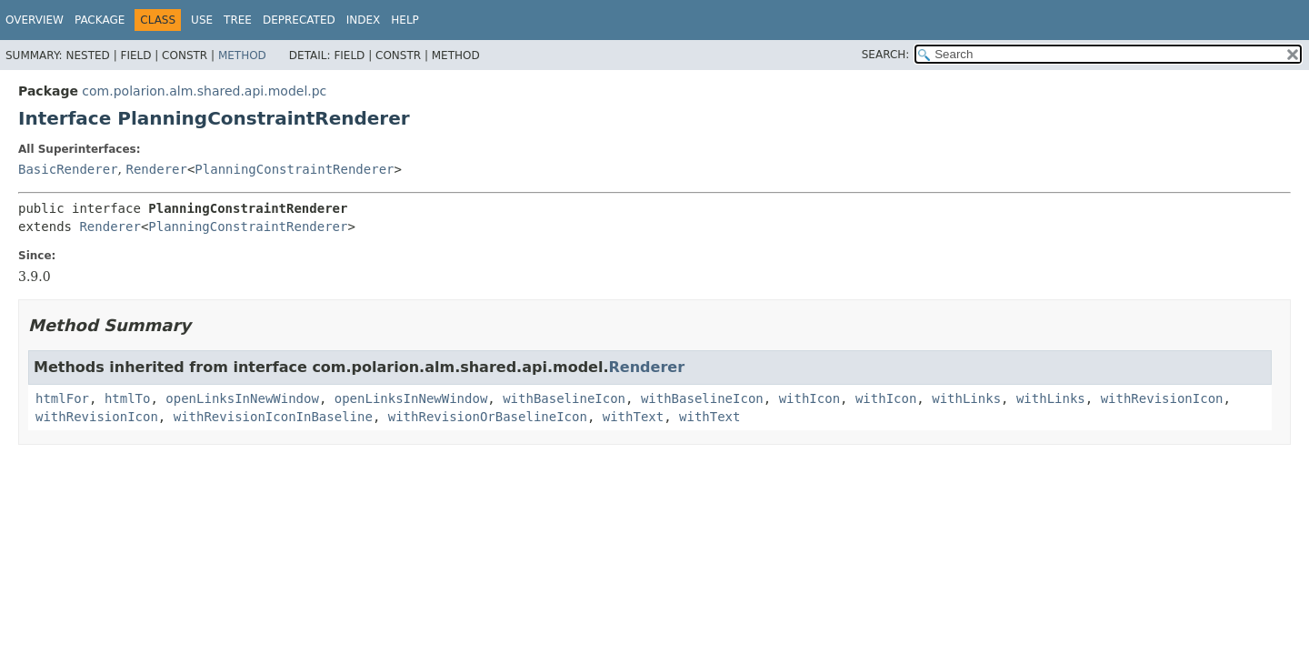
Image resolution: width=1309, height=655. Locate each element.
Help (405, 20)
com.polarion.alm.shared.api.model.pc (204, 91)
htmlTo (128, 398)
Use (202, 20)
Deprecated (299, 20)
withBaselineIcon (564, 398)
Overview (34, 20)
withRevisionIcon (1162, 398)
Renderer (155, 169)
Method (242, 55)
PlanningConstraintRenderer (294, 169)
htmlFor (62, 398)
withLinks (966, 398)
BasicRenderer (68, 169)
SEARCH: (886, 54)
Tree (238, 20)
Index (363, 20)
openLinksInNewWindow (242, 398)
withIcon (809, 398)
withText (633, 416)
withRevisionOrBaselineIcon (487, 416)
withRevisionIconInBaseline (273, 416)
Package (100, 20)
